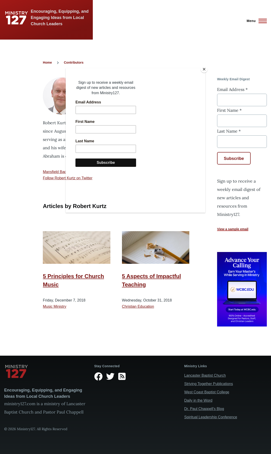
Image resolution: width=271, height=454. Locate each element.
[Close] (204, 69)
